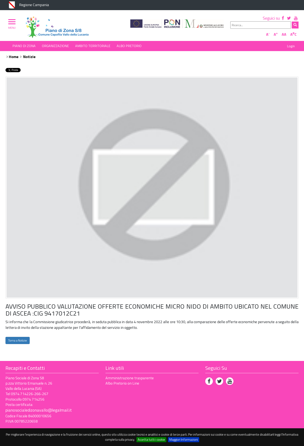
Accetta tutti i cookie (151, 439)
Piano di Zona (24, 45)
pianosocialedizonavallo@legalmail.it (38, 410)
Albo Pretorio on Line (122, 383)
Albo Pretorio (129, 45)
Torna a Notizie (17, 340)
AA (284, 34)
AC (293, 34)
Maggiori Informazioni (183, 439)
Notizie (29, 57)
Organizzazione (55, 45)
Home (14, 57)
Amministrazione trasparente (129, 378)
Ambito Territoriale (92, 45)
